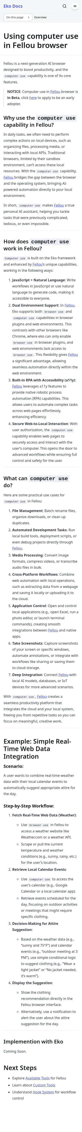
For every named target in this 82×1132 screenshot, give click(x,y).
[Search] (64, 6)
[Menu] (75, 6)
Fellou (55, 91)
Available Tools (37, 1078)
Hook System (43, 1092)
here (33, 97)
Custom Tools (44, 1085)
